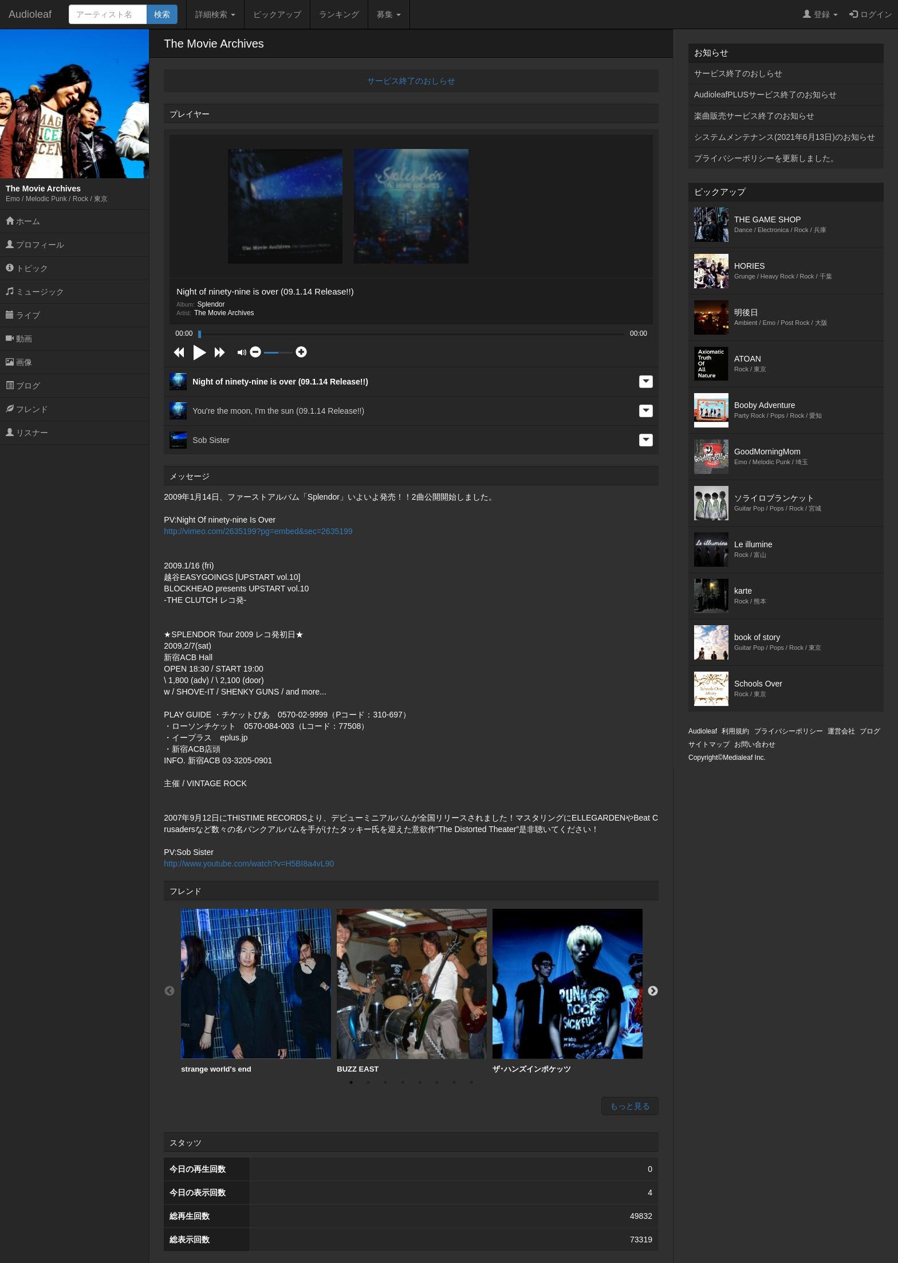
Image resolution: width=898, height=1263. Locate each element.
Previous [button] (169, 991)
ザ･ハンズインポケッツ (568, 991)
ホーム (23, 221)
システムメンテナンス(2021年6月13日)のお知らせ (784, 137)
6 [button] (437, 1082)
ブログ (23, 385)
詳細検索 (215, 14)
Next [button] (653, 991)
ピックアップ (277, 14)
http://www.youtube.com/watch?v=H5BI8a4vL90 (249, 863)
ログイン (870, 14)
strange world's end (256, 991)
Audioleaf (30, 14)
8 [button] (471, 1082)
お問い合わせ (754, 744)
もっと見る (630, 1106)
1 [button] (351, 1082)
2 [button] (368, 1082)
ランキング (339, 14)
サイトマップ (709, 744)
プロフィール (35, 244)
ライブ (23, 315)
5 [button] (420, 1082)
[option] (256, 991)
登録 (820, 14)
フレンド (27, 409)
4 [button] (402, 1082)
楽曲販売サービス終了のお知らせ (754, 115)
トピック (27, 268)
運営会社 (841, 731)
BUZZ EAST (412, 991)
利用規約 (735, 731)
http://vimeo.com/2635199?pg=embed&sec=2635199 (258, 531)
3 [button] (385, 1082)
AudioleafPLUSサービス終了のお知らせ (765, 94)
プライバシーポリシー (788, 731)
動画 (19, 338)
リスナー (27, 432)
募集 (389, 14)
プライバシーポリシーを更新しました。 (766, 158)
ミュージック (35, 291)
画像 (19, 362)
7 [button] (454, 1082)
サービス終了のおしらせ (411, 80)
